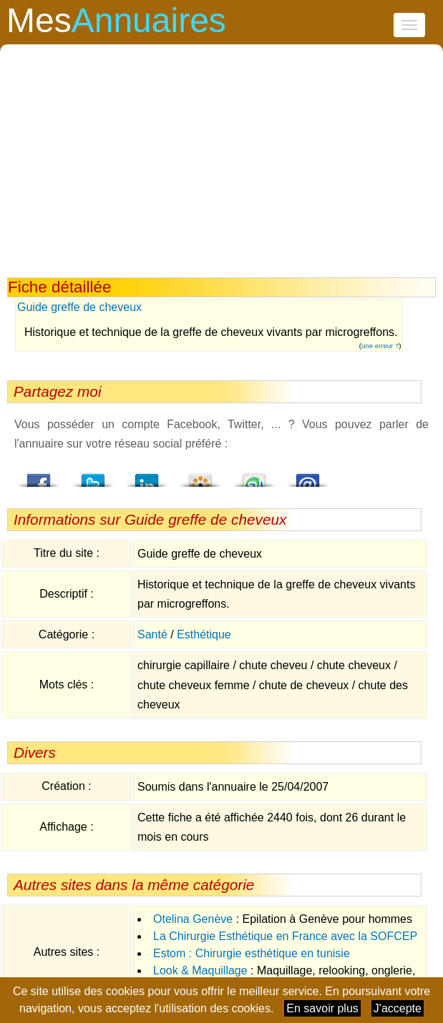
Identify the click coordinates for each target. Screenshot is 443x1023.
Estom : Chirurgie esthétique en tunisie (251, 953)
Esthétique (204, 634)
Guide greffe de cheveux (79, 307)
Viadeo (200, 476)
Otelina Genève (193, 919)
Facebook (39, 476)
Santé (152, 634)
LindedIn (147, 476)
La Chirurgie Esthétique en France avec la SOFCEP (285, 936)
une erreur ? (380, 346)
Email (308, 476)
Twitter (93, 476)
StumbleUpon (254, 476)
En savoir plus (322, 1008)
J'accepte (398, 1008)
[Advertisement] (222, 170)
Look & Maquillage (200, 970)
